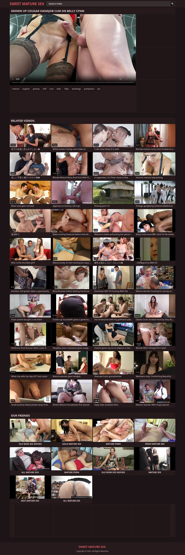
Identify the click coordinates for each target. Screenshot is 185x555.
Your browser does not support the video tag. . (73, 49)
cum (51, 88)
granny (36, 88)
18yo (66, 88)
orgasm (26, 88)
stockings (76, 88)
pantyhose (89, 88)
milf (44, 88)
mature (15, 88)
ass (98, 88)
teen (59, 88)
